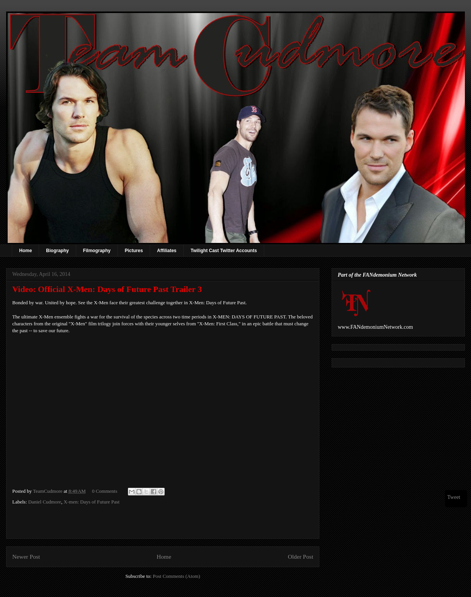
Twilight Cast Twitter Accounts (224, 250)
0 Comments (104, 491)
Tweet (453, 497)
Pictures (134, 250)
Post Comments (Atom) (176, 576)
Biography (57, 250)
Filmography (97, 250)
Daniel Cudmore (44, 502)
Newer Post (26, 556)
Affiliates (167, 250)
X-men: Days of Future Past (91, 502)
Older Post (300, 556)
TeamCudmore (48, 491)
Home (25, 250)
